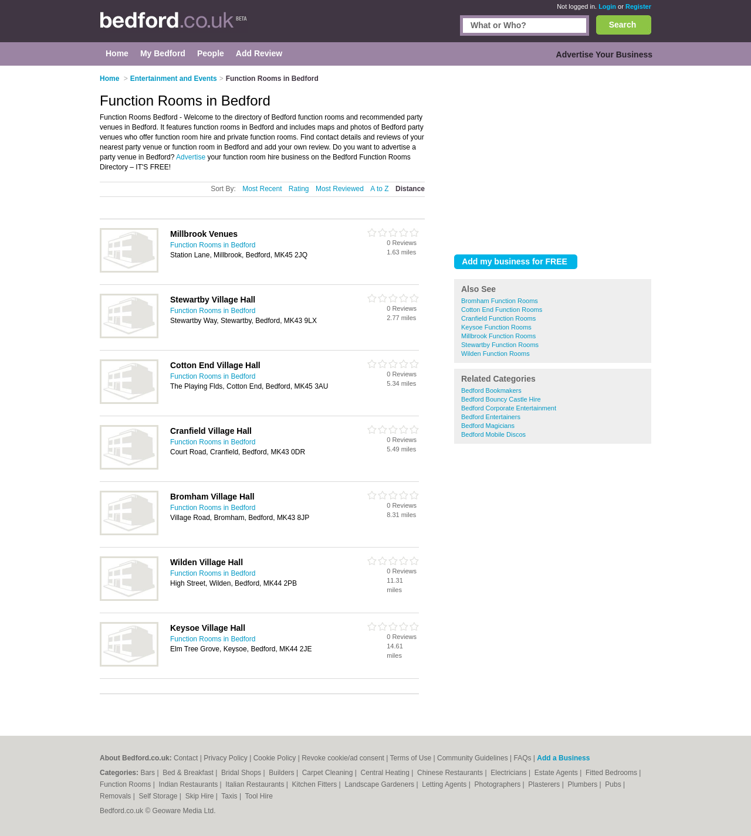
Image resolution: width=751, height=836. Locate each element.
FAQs (522, 758)
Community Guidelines (472, 758)
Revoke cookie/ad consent (343, 758)
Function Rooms (126, 784)
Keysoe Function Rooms (496, 327)
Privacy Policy (226, 758)
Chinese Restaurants (451, 773)
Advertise (190, 157)
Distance (410, 189)
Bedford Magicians (488, 425)
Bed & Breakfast (189, 773)
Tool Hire (259, 796)
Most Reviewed (340, 189)
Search (623, 24)
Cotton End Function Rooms (501, 309)
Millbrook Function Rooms (498, 335)
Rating (299, 189)
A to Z (379, 189)
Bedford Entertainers (490, 416)
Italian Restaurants (255, 784)
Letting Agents (445, 784)
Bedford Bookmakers (491, 390)
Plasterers (544, 784)
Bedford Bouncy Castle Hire (501, 399)
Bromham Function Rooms (499, 300)
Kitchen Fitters (315, 784)
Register (638, 6)
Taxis (230, 796)
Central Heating (386, 773)
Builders (282, 773)
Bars (148, 773)
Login (607, 6)
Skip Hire (200, 796)
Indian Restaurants (189, 784)
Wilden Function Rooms (495, 353)
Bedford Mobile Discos (493, 434)
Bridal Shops (242, 773)
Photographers (498, 784)
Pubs (614, 784)
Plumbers (583, 784)
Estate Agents (557, 773)
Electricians (509, 773)
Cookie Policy (274, 758)
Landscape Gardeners (380, 784)
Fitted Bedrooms (612, 773)
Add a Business (563, 758)
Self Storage (158, 796)
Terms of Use (410, 758)
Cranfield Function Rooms (498, 318)
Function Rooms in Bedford (212, 245)
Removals (116, 796)
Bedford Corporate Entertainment (508, 408)
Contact (186, 758)
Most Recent (262, 189)
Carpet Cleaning (328, 773)
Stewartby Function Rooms (500, 344)
